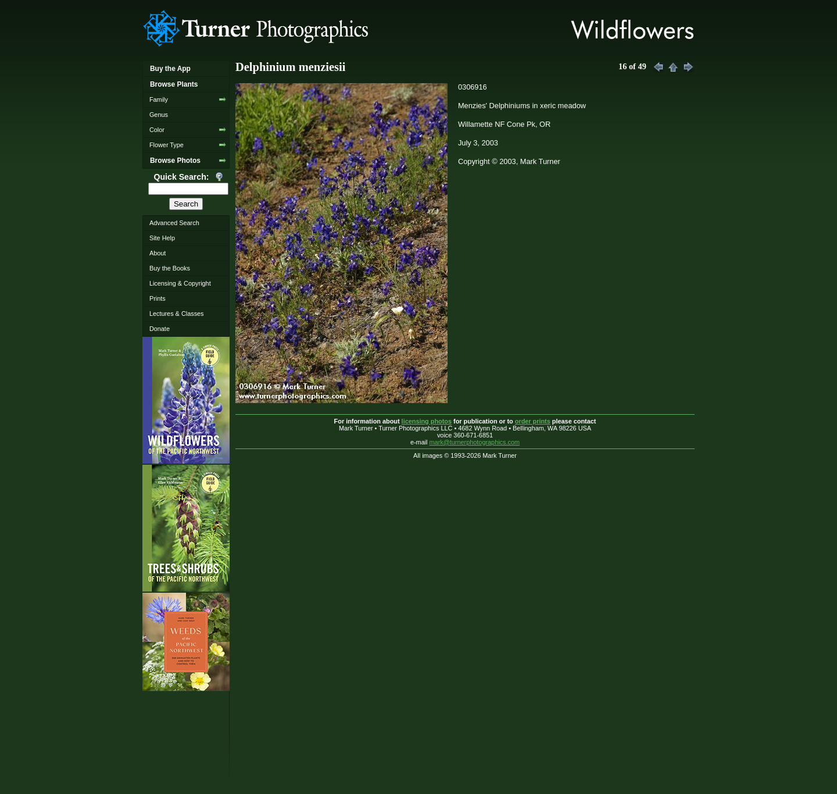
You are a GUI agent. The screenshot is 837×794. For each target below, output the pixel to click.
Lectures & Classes (176, 313)
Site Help (162, 237)
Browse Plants (174, 84)
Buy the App (170, 69)
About (157, 253)
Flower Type (166, 144)
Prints (157, 298)
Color (156, 129)
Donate (159, 328)
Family (158, 99)
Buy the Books (169, 268)
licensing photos (427, 421)
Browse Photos (175, 160)
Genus (158, 114)
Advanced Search (174, 222)
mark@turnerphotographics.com (475, 442)
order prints (532, 421)
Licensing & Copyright (180, 283)
